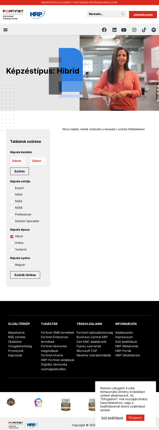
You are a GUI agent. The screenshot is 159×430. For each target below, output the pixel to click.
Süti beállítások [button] (126, 342)
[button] (5, 29)
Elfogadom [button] (135, 417)
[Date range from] (18, 161)
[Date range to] (38, 161)
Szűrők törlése (25, 275)
